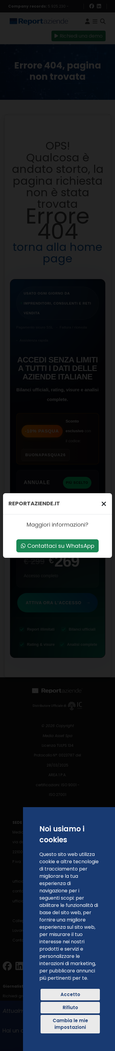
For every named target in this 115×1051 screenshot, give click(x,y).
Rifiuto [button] (70, 1007)
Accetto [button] (70, 994)
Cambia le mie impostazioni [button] (70, 1024)
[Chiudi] (104, 503)
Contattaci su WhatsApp (57, 546)
